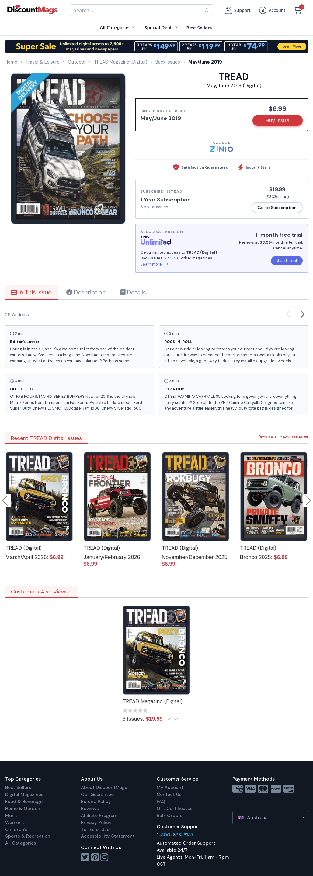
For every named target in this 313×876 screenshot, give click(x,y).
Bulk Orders (170, 815)
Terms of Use (95, 829)
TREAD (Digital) (23, 547)
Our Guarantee (97, 795)
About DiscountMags (104, 788)
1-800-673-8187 (175, 835)
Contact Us (169, 795)
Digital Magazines (24, 795)
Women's (15, 822)
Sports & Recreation (27, 836)
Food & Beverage (24, 802)
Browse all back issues (283, 437)
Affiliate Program (99, 815)
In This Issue (31, 292)
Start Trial (287, 260)
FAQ (161, 802)
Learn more (154, 264)
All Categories (20, 843)
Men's (11, 815)
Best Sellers (18, 788)
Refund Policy (96, 802)
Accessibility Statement (108, 836)
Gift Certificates (175, 809)
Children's (16, 829)
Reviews (90, 809)
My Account (170, 788)
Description (86, 292)
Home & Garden (22, 809)
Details (133, 292)
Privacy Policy (96, 822)
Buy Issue (278, 120)
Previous (5, 500)
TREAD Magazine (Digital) (153, 701)
